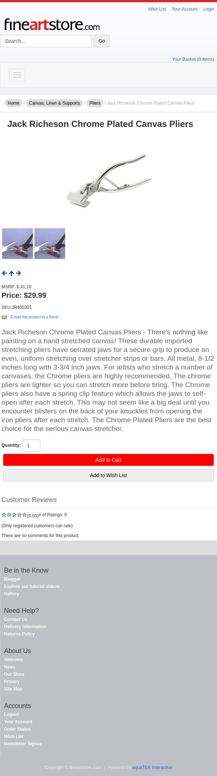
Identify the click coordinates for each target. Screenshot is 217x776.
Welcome (13, 659)
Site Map (13, 688)
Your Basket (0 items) (193, 59)
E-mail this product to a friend (34, 317)
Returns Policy (19, 634)
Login (208, 9)
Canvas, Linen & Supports (54, 103)
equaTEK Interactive (152, 767)
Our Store (14, 674)
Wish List (157, 9)
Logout (11, 714)
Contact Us (15, 619)
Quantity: (11, 445)
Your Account (184, 9)
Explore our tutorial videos (32, 586)
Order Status (17, 729)
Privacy (12, 681)
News (9, 667)
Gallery (11, 593)
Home (13, 103)
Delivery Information (25, 626)
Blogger (12, 579)
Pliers (94, 103)
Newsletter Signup (23, 743)
